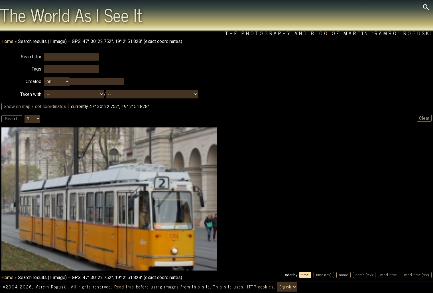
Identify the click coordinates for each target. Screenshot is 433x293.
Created (33, 81)
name (343, 275)
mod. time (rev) (416, 275)
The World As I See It (71, 14)
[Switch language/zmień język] (287, 287)
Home (7, 41)
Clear (424, 118)
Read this (124, 286)
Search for (31, 56)
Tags (36, 69)
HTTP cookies (259, 286)
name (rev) (364, 275)
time (305, 275)
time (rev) (323, 275)
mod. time (388, 275)
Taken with (30, 94)
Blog (320, 33)
